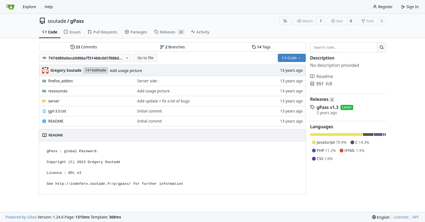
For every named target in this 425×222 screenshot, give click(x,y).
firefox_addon (60, 80)
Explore (29, 6)
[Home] (10, 7)
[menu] (381, 217)
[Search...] (381, 47)
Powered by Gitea (21, 217)
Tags (261, 46)
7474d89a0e (95, 70)
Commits (83, 46)
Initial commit (149, 111)
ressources (57, 90)
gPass (77, 21)
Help (48, 6)
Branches (172, 46)
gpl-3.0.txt (57, 111)
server (53, 101)
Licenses (401, 217)
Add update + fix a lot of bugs (163, 101)
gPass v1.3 (328, 107)
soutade (57, 21)
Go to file (145, 57)
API (415, 217)
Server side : (148, 80)
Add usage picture (126, 70)
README (55, 121)
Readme (321, 76)
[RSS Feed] (285, 21)
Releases (322, 99)
